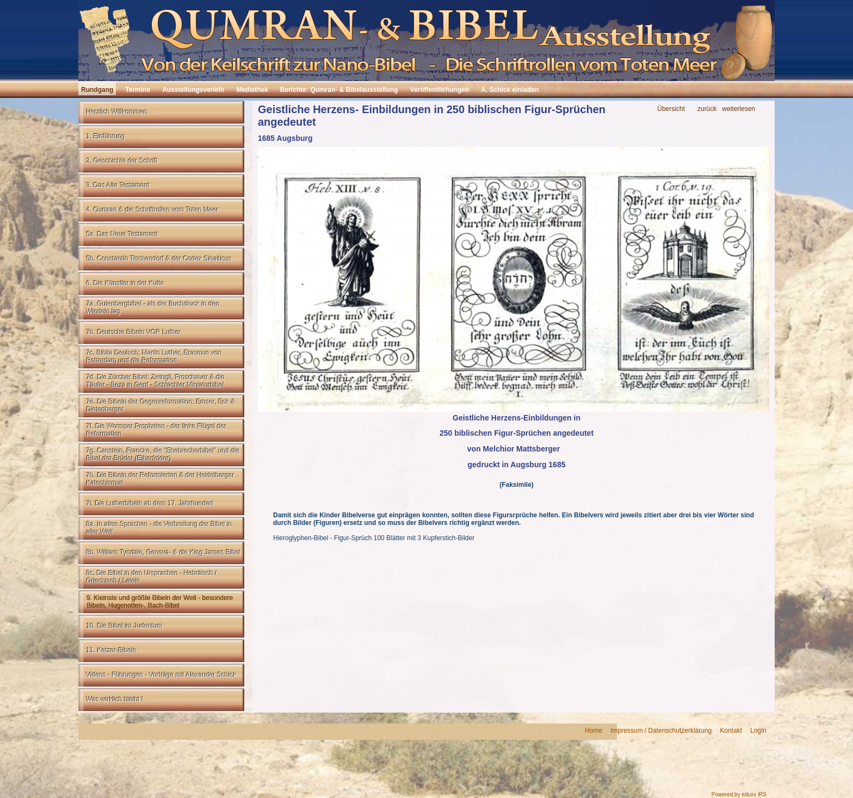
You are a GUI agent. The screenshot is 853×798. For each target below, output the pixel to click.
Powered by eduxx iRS (739, 794)
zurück (706, 109)
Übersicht (671, 109)
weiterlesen (738, 109)
